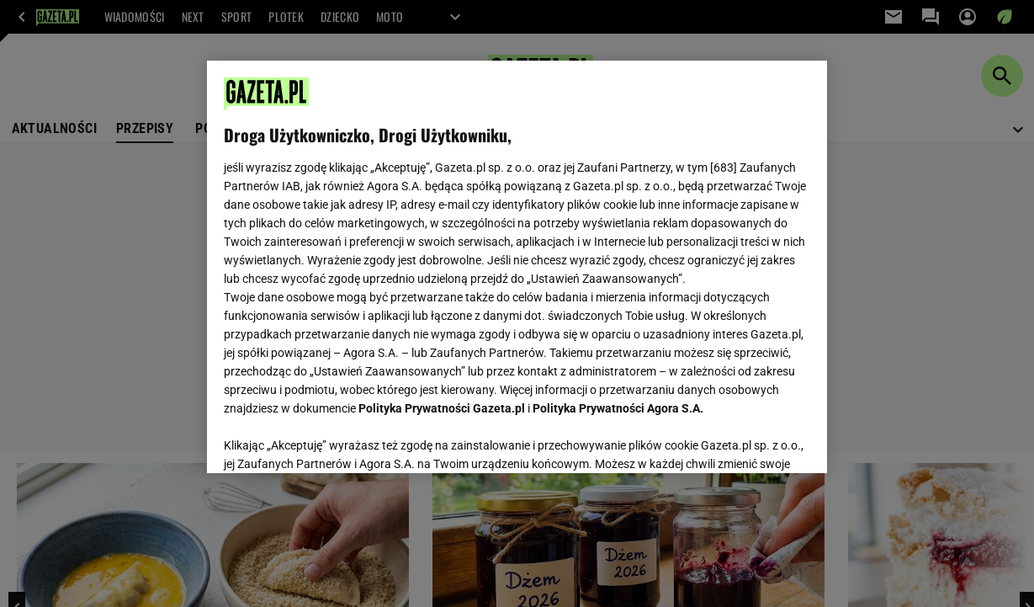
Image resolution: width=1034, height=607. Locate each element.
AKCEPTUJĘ (753, 440)
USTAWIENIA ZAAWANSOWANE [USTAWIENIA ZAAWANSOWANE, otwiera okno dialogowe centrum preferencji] (334, 439)
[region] (517, 267)
